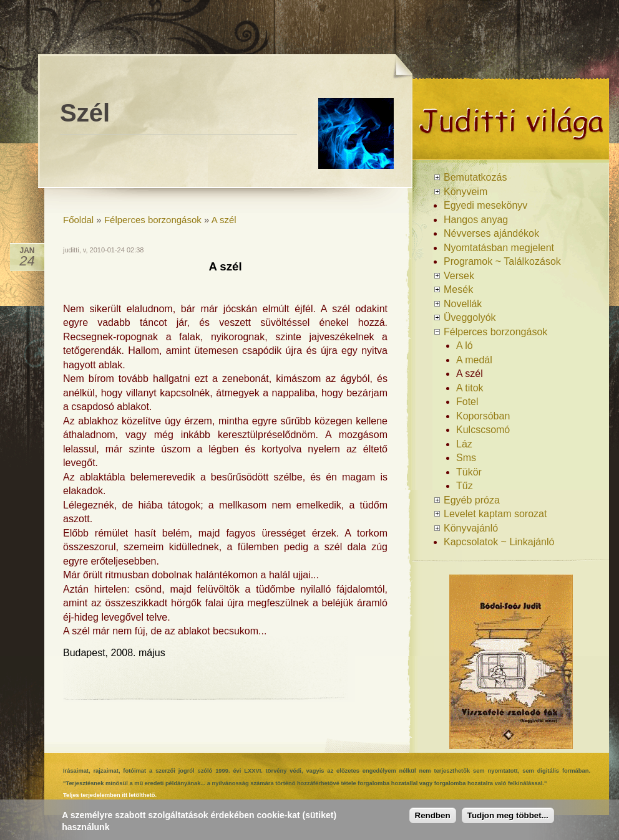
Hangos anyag (476, 219)
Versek (459, 275)
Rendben (433, 815)
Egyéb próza (472, 500)
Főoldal (78, 219)
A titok (470, 388)
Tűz (464, 485)
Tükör (469, 472)
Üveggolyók (470, 317)
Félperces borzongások (153, 219)
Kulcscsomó (483, 429)
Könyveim (465, 191)
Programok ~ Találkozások (502, 261)
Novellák (463, 303)
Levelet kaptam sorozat (495, 513)
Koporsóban (483, 416)
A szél (224, 219)
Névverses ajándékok (491, 233)
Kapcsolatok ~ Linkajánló (499, 542)
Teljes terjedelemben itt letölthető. (110, 795)
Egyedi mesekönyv (485, 205)
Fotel (467, 401)
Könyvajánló (471, 528)
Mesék (458, 289)
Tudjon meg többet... (507, 815)
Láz (464, 444)
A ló (464, 345)
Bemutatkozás (475, 177)
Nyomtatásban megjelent (499, 247)
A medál (474, 360)
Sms (466, 457)
